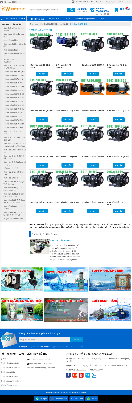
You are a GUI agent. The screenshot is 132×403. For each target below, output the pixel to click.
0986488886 (44, 359)
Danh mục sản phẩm (14, 18)
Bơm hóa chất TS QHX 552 (41, 111)
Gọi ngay (41, 399)
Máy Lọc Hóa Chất (10, 168)
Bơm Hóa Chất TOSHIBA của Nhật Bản (54, 24)
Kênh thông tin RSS (8, 385)
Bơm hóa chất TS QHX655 (118, 156)
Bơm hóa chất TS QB (14, 120)
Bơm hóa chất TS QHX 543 (93, 65)
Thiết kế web (67, 392)
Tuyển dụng (110, 2)
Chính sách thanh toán (10, 363)
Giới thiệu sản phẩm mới (85, 19)
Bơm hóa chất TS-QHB (14, 87)
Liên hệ (128, 2)
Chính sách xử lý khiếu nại (11, 381)
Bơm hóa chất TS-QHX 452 (67, 111)
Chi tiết (42, 74)
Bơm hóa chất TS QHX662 (93, 156)
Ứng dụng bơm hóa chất (13, 219)
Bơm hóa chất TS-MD (14, 83)
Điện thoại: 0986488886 (10, 2)
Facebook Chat (59, 399)
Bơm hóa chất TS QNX (14, 124)
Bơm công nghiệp (10, 50)
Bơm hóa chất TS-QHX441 (93, 111)
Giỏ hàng (125, 9)
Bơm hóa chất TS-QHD (14, 94)
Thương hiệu (54, 19)
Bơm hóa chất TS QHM (14, 75)
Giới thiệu (99, 2)
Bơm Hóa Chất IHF (11, 178)
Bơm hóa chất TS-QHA (14, 105)
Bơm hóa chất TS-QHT (14, 98)
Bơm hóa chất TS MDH (14, 79)
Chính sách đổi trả (8, 372)
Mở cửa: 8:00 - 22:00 (105, 11)
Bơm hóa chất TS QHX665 (41, 156)
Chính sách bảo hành (9, 376)
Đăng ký (77, 340)
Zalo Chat (77, 399)
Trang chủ (34, 24)
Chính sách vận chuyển (10, 367)
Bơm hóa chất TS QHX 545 (93, 202)
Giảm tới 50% (83, 10)
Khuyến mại (37, 19)
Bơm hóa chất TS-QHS (14, 90)
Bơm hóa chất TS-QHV (14, 109)
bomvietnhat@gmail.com (45, 368)
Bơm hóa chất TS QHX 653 (41, 202)
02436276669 (47, 364)
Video (103, 18)
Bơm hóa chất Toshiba (60, 240)
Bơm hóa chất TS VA (13, 113)
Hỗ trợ (120, 2)
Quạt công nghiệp (10, 40)
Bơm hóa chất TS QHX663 (67, 156)
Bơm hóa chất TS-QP (14, 101)
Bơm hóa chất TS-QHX (78, 24)
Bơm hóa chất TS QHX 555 (67, 202)
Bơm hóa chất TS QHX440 (118, 111)
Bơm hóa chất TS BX (13, 116)
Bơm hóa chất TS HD (14, 128)
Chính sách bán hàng (82, 2)
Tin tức (67, 19)
